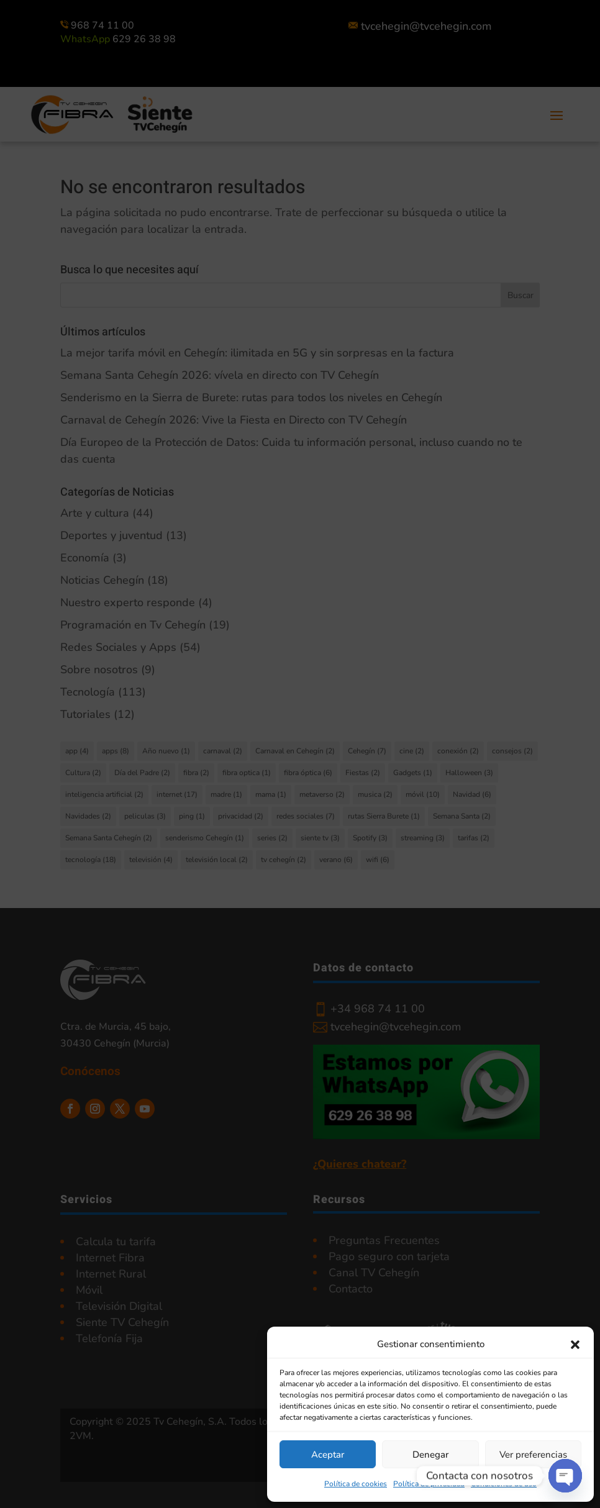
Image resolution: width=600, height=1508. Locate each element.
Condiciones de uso (504, 1484)
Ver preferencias (533, 1454)
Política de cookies (355, 1484)
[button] (575, 1344)
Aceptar (327, 1454)
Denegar (430, 1454)
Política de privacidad (429, 1484)
